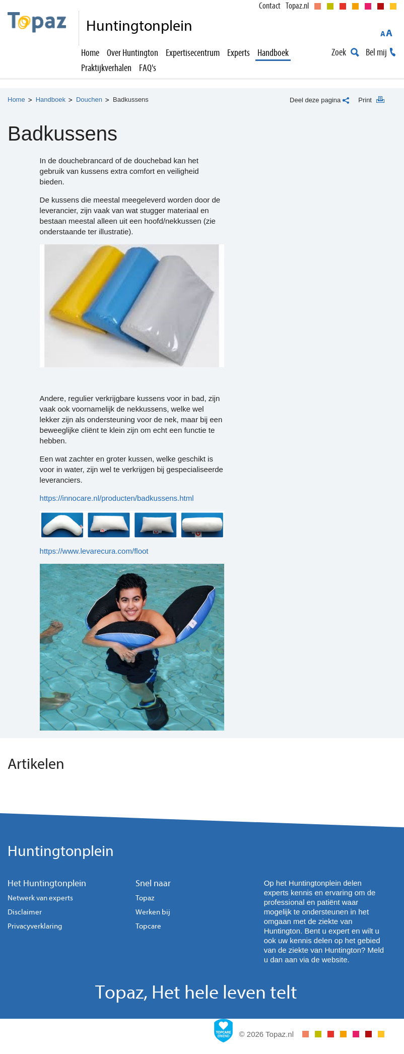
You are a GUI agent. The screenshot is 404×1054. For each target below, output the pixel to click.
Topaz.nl (297, 6)
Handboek (273, 52)
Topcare (148, 926)
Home (90, 52)
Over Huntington (132, 52)
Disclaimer (25, 912)
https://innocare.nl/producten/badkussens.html (117, 498)
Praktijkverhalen (106, 68)
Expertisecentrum (193, 52)
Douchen (89, 99)
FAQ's (147, 68)
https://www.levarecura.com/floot (94, 551)
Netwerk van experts (40, 898)
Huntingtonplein (61, 851)
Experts (238, 52)
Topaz (145, 898)
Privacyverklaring (35, 926)
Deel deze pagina (315, 100)
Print (365, 100)
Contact (270, 6)
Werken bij (153, 912)
